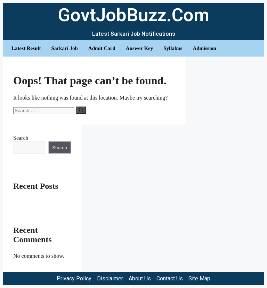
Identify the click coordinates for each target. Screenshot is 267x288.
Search (21, 138)
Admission (204, 48)
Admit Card (101, 48)
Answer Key (139, 48)
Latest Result (26, 48)
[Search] (81, 110)
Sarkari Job (64, 48)
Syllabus (172, 48)
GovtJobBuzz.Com (133, 15)
